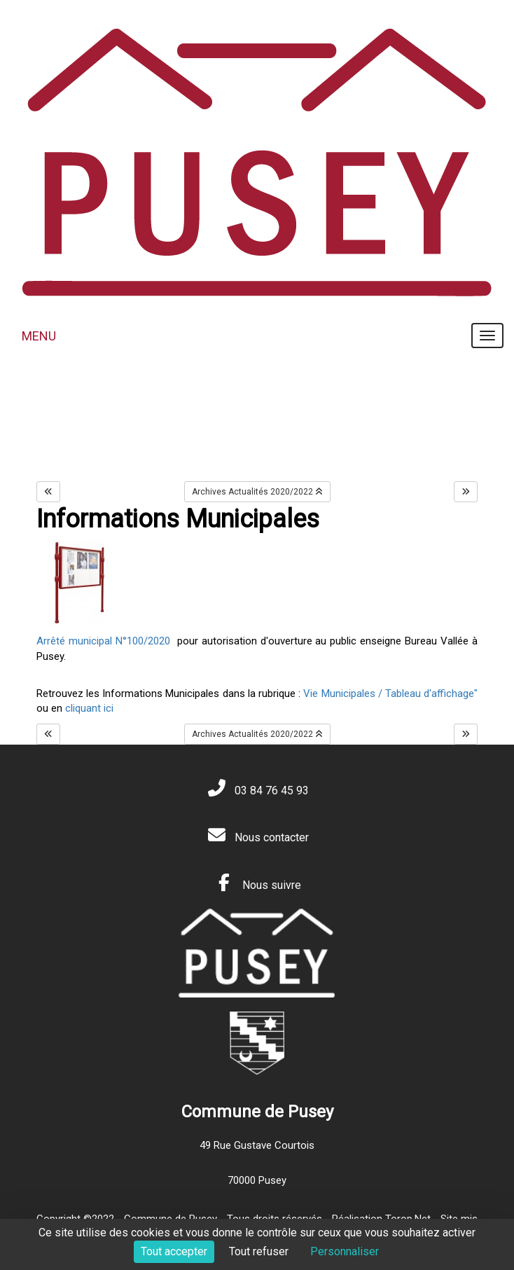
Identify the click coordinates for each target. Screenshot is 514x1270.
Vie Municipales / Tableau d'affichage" (390, 693)
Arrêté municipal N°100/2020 (103, 641)
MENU (39, 336)
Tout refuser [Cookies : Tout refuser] (259, 1251)
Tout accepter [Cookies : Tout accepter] (174, 1251)
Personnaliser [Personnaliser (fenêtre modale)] (344, 1251)
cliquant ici (87, 708)
